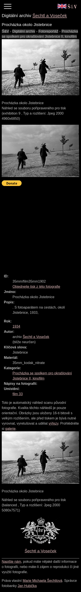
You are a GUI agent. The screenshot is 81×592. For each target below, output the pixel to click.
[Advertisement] (40, 228)
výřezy (53, 423)
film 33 (18, 394)
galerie (10, 428)
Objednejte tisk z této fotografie (36, 286)
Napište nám (11, 561)
